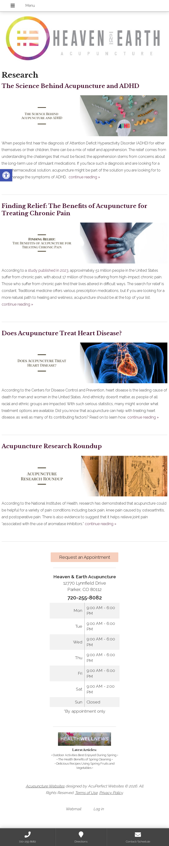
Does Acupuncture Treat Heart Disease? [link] (62, 333)
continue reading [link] (84, 177)
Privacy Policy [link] (111, 792)
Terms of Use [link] (86, 792)
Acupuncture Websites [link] (45, 786)
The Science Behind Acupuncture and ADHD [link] (70, 86)
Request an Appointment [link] (84, 557)
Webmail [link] (73, 809)
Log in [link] (98, 809)
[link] (6, 175)
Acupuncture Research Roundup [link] (52, 446)
